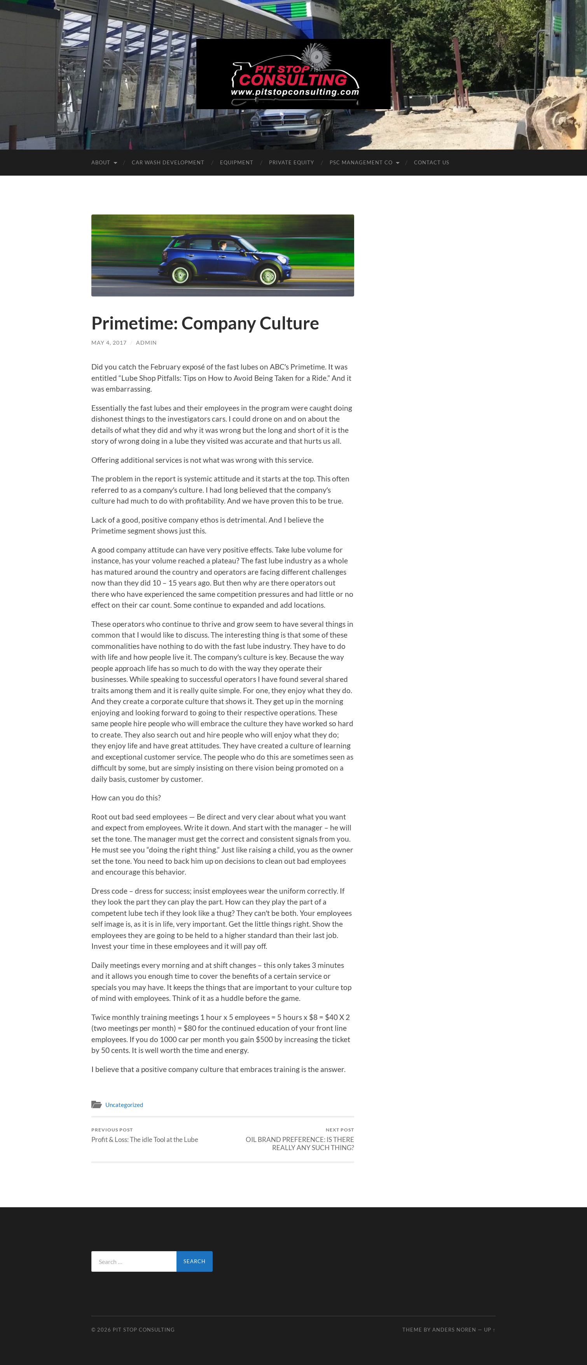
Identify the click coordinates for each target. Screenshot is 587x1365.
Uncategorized (124, 1104)
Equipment (236, 162)
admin (146, 342)
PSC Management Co (361, 162)
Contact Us (431, 162)
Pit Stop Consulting (144, 1330)
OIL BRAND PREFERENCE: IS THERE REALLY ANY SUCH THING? (289, 1139)
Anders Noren (454, 1330)
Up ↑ (490, 1330)
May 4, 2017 (109, 342)
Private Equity (291, 162)
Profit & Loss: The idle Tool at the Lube (144, 1135)
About (100, 162)
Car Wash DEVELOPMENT (168, 162)
